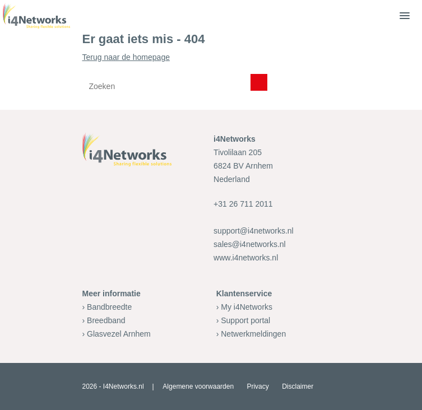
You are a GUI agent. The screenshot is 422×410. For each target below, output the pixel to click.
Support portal (245, 320)
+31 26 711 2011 (243, 203)
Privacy (257, 386)
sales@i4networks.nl (250, 244)
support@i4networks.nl (254, 230)
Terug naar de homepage (211, 76)
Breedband (106, 320)
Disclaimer (297, 386)
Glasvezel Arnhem (119, 333)
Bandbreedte (109, 306)
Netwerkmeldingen (253, 333)
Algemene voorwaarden (198, 386)
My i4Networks (246, 306)
